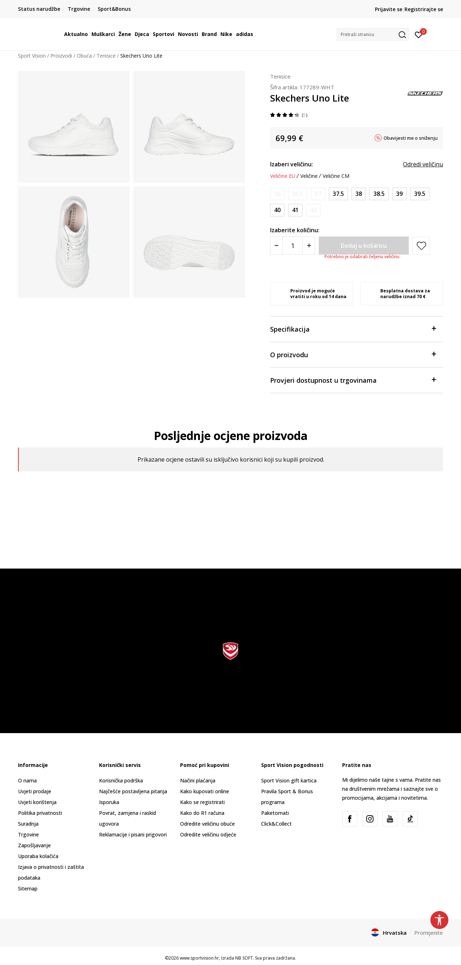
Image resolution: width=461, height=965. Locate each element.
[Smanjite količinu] (276, 246)
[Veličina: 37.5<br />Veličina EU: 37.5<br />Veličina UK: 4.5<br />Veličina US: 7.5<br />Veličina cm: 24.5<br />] (338, 194)
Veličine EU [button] (282, 176)
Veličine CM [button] (336, 176)
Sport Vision (32, 55)
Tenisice (106, 55)
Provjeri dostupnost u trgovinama (353, 380)
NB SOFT (244, 958)
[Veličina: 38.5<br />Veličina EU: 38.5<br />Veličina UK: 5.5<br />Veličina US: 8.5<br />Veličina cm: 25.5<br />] (379, 194)
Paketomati (275, 812)
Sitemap (27, 888)
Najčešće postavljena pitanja (133, 791)
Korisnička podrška (121, 780)
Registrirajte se (423, 9)
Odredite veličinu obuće (207, 823)
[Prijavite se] (418, 34)
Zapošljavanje (34, 845)
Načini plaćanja (197, 780)
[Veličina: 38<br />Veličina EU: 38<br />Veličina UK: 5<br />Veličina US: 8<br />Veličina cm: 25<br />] (359, 194)
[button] (373, 34)
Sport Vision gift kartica (289, 780)
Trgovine (28, 834)
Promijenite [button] (428, 932)
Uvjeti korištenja (37, 802)
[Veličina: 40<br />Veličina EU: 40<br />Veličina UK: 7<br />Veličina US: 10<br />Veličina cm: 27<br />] (277, 210)
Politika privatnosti (40, 812)
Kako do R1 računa (202, 812)
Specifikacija (353, 328)
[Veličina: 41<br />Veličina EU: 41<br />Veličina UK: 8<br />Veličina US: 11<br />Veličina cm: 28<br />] (295, 210)
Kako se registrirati (202, 802)
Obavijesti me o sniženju (411, 138)
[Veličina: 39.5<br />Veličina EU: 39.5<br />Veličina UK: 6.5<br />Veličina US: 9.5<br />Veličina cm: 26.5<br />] (419, 194)
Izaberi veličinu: (291, 164)
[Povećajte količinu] (309, 246)
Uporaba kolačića (38, 856)
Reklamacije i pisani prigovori (133, 834)
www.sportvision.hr (199, 958)
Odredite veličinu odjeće (208, 834)
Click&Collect (276, 823)
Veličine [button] (309, 176)
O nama (27, 780)
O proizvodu (353, 354)
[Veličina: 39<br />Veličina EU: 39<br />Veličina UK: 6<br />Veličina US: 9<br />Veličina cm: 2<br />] (399, 194)
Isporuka (109, 802)
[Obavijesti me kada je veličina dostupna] (277, 194)
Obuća (84, 55)
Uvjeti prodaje (34, 791)
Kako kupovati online (204, 791)
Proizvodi (61, 55)
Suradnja (28, 823)
